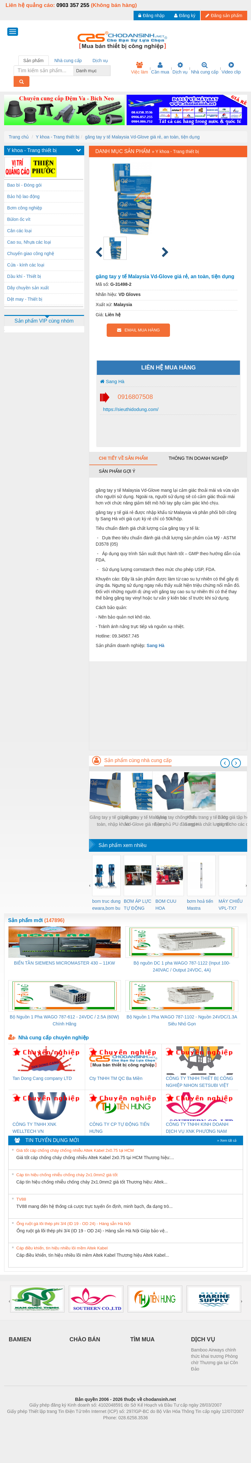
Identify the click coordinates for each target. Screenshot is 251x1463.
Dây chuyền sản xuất (28, 287)
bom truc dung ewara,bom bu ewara (106, 905)
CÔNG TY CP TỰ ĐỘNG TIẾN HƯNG (119, 1128)
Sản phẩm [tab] (33, 60)
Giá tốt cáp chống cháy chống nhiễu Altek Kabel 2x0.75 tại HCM (75, 1150)
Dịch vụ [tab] (100, 60)
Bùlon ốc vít (18, 219)
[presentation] (225, 763)
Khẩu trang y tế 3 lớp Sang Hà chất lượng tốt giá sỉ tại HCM (207, 821)
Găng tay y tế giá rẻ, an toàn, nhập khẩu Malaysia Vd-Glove (113, 821)
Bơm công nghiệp (24, 207)
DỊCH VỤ (203, 1339)
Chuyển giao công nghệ (30, 253)
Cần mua (160, 68)
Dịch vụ (180, 68)
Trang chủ (19, 136)
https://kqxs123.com (156, 1427)
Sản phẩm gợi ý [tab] (117, 471)
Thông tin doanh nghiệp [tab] (198, 458)
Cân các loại (19, 230)
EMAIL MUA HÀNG (138, 330)
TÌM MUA (142, 1339)
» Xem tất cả (227, 1140)
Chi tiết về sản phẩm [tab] (123, 458)
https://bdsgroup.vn (117, 1427)
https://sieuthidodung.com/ (130, 409)
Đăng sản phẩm (223, 15)
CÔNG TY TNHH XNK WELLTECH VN (34, 1128)
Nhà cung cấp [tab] (68, 60)
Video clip (231, 68)
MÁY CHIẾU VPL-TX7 (231, 905)
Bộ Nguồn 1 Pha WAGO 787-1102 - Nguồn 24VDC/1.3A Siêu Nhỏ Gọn (182, 1020)
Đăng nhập (151, 15)
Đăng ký (184, 15)
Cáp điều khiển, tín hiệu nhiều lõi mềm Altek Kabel (62, 1248)
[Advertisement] (168, 705)
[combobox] (108, 70)
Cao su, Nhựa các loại (29, 242)
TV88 (21, 1199)
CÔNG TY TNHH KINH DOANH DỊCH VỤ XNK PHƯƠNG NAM (197, 1128)
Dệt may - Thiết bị (25, 299)
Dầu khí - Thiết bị (24, 276)
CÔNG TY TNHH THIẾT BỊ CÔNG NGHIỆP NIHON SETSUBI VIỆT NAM (199, 1082)
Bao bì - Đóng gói (24, 185)
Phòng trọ (85, 1427)
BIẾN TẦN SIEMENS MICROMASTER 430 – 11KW (64, 963)
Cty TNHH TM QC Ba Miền (115, 1078)
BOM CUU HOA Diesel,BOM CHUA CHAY (168, 905)
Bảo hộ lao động (23, 196)
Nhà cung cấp (204, 68)
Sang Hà (112, 381)
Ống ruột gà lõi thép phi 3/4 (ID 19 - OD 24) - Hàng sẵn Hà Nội (73, 1223)
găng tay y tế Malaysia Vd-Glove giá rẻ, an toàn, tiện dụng (142, 136)
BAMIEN (20, 1339)
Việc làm (139, 68)
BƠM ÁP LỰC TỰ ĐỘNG (137, 905)
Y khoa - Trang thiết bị (57, 136)
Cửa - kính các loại (25, 264)
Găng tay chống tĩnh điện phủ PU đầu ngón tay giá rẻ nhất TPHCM (176, 821)
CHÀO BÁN (85, 1339)
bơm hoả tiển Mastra (200, 905)
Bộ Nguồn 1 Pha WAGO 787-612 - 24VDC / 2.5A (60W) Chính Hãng (64, 1020)
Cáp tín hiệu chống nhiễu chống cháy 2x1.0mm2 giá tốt (67, 1174)
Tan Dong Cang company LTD (42, 1078)
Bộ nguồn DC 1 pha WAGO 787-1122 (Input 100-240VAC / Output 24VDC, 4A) (182, 966)
